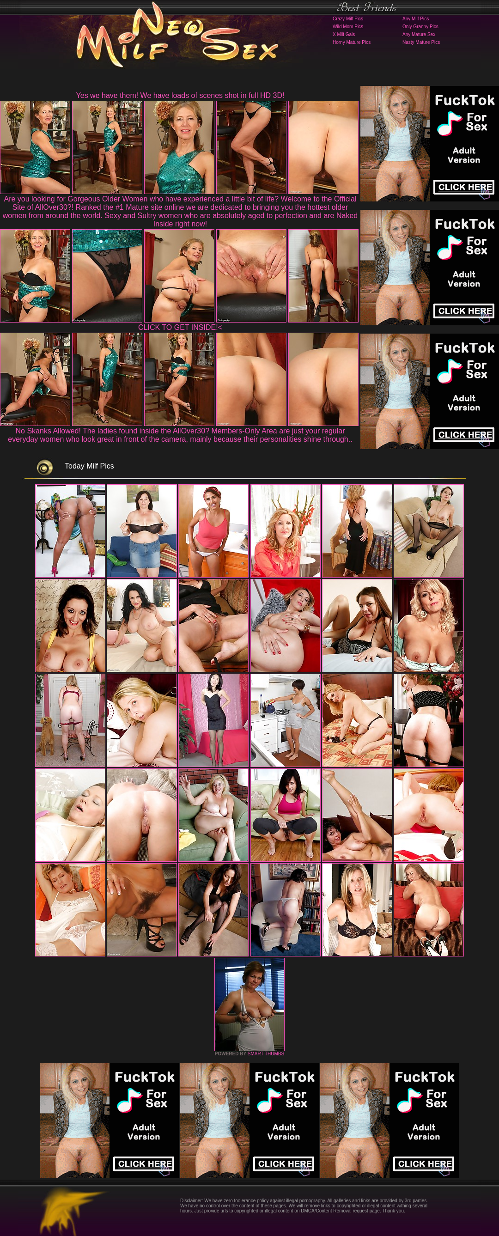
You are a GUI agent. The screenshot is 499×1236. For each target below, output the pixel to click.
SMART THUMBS (266, 1053)
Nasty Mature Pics (421, 42)
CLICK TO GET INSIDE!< (180, 327)
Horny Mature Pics (352, 42)
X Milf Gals (344, 34)
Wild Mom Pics (348, 26)
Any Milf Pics (415, 18)
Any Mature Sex (418, 34)
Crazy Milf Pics (348, 18)
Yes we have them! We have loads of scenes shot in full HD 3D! (180, 95)
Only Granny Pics (420, 26)
